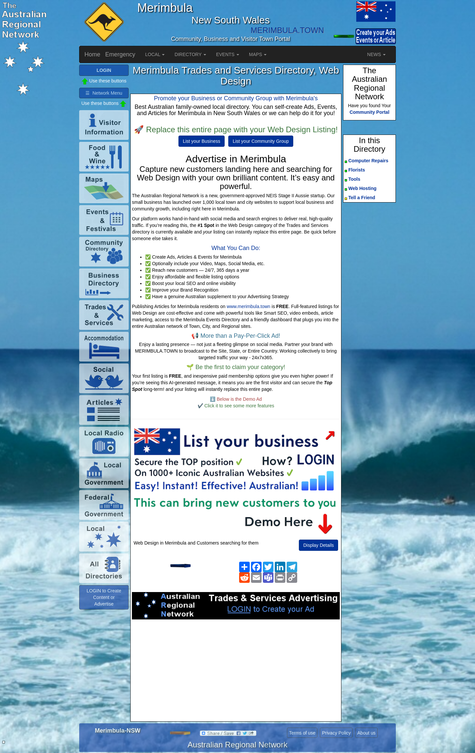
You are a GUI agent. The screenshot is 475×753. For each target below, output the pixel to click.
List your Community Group (261, 141)
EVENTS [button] (227, 54)
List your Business (201, 141)
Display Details (318, 545)
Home (92, 54)
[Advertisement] (235, 672)
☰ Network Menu (103, 93)
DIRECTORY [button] (190, 54)
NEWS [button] (376, 54)
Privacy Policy (336, 733)
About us (366, 733)
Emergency (120, 54)
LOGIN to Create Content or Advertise (103, 597)
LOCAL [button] (155, 54)
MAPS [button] (258, 54)
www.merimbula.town (248, 306)
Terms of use (302, 733)
